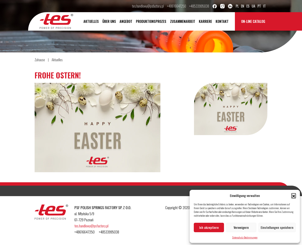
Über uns (109, 21)
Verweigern (241, 227)
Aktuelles (91, 21)
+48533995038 (199, 6)
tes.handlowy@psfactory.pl (148, 6)
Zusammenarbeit (182, 21)
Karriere (205, 21)
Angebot (126, 21)
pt (259, 6)
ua (253, 6)
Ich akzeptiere (209, 227)
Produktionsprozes (151, 21)
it (264, 6)
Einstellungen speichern (277, 227)
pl (237, 6)
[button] (294, 195)
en (242, 6)
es (247, 6)
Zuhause (40, 59)
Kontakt (222, 21)
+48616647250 (176, 6)
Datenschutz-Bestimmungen (245, 237)
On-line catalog (253, 21)
